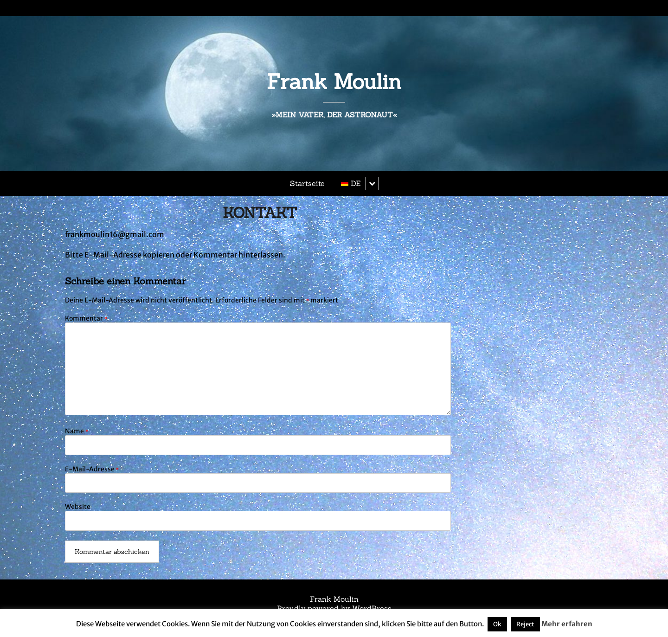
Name (76, 431)
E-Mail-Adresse (92, 469)
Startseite (307, 183)
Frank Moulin (334, 81)
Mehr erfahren (566, 623)
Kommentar (86, 318)
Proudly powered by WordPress (334, 608)
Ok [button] (497, 624)
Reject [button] (525, 624)
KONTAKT (260, 212)
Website (77, 506)
